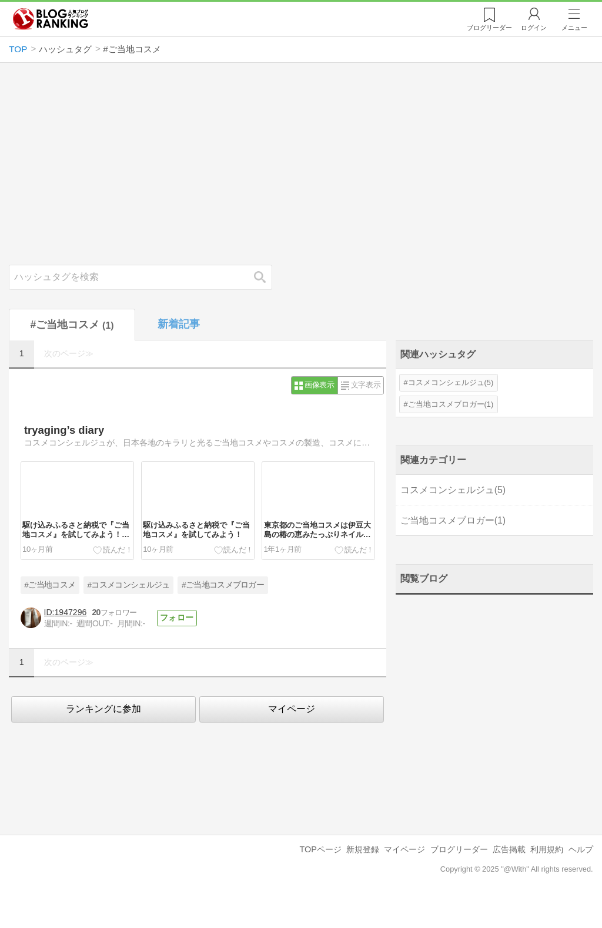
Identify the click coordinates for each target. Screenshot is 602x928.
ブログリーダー (459, 849)
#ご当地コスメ (49, 585)
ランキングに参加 (103, 709)
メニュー (574, 27)
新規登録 (362, 849)
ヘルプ (580, 849)
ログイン (534, 27)
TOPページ (320, 849)
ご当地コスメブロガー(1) (451, 404)
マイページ (291, 709)
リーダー (489, 27)
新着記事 (179, 324)
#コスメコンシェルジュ (129, 585)
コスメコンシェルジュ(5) (451, 382)
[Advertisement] (301, 164)
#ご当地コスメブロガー (223, 585)
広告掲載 (509, 849)
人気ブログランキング (50, 19)
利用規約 (546, 849)
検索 (266, 276)
